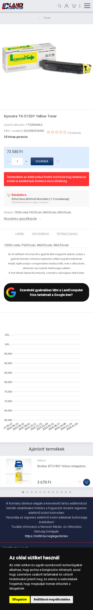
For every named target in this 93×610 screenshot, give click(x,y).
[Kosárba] (86, 482)
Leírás (19, 234)
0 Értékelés (74, 133)
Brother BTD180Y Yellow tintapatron (61, 466)
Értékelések (67, 234)
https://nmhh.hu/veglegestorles (46, 536)
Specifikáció (40, 234)
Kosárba (42, 161)
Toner (47, 17)
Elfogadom (19, 599)
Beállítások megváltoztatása (52, 599)
